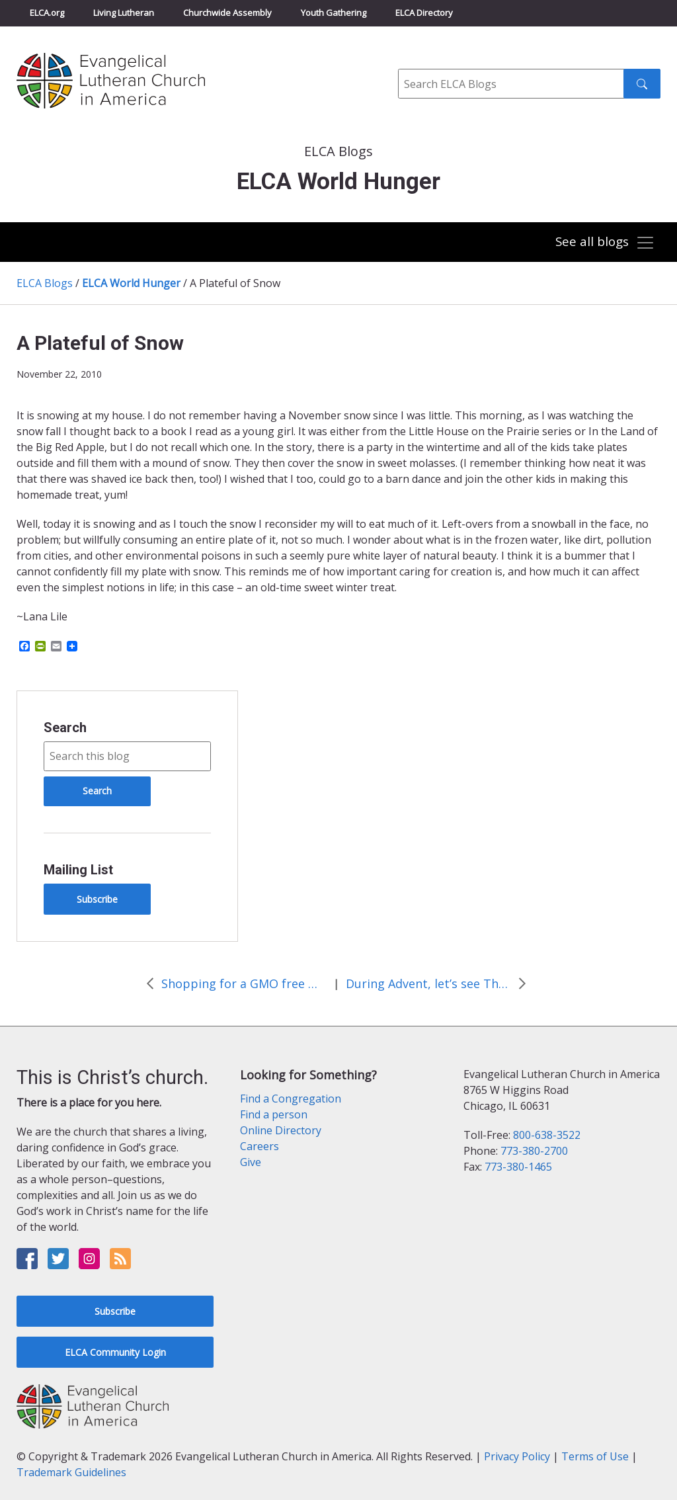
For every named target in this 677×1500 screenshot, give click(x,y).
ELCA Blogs (45, 283)
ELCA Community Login (115, 1352)
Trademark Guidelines (71, 1472)
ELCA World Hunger (131, 283)
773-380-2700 (534, 1151)
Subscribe (97, 899)
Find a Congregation (290, 1098)
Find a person (273, 1114)
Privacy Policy (517, 1456)
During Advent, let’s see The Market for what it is (428, 983)
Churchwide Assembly (227, 13)
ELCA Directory (424, 13)
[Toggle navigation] (603, 243)
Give (250, 1162)
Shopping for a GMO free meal (244, 983)
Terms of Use (595, 1456)
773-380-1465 (518, 1166)
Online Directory (280, 1130)
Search (65, 727)
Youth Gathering (333, 13)
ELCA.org (47, 13)
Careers (259, 1146)
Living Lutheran (123, 13)
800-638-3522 (546, 1135)
